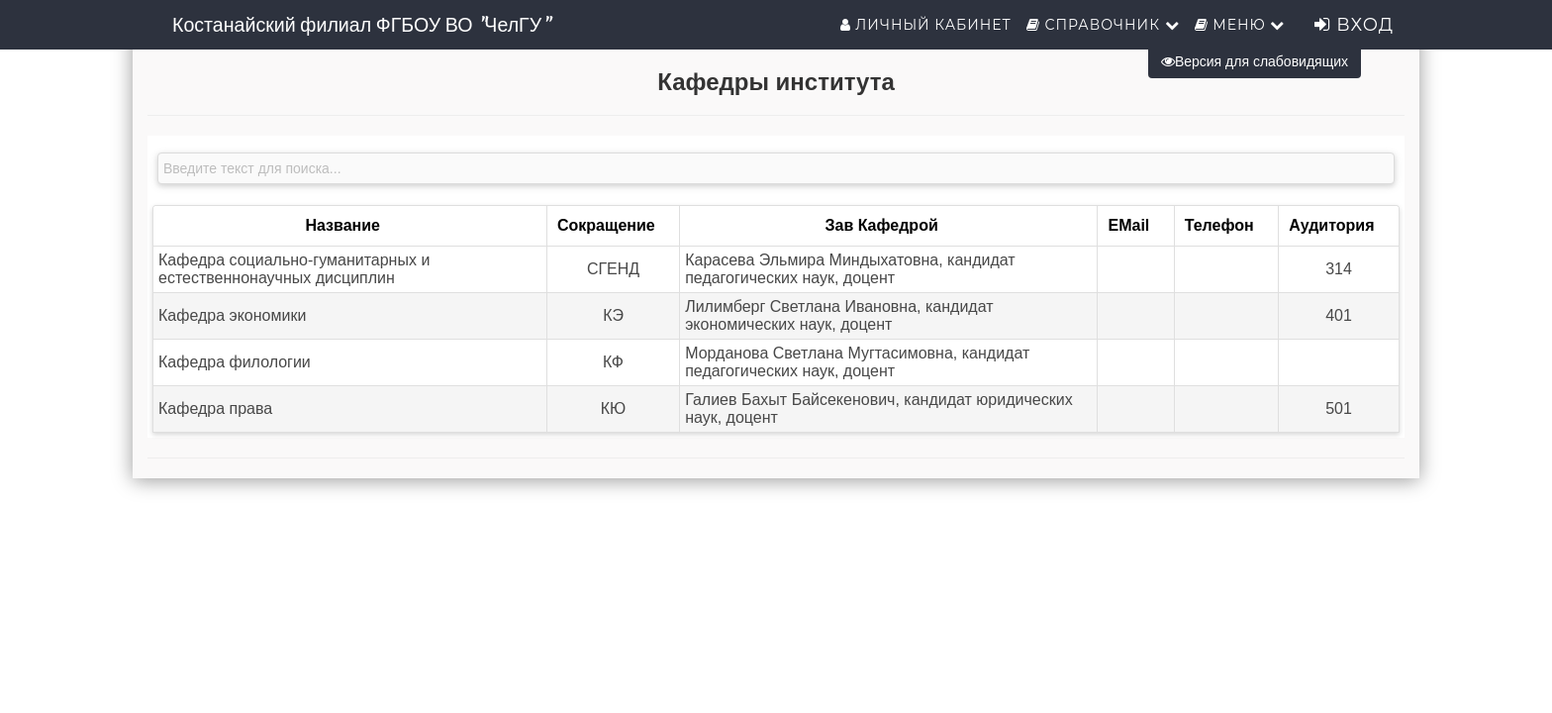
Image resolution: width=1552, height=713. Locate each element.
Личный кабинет (926, 25)
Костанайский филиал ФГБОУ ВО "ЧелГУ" (360, 25)
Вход (1354, 25)
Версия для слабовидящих (1254, 61)
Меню (1240, 25)
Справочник (1103, 25)
